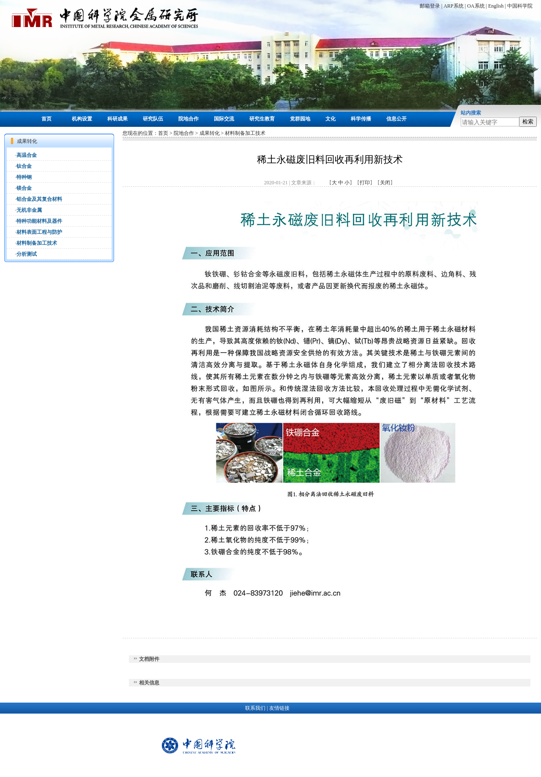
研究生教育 (262, 119)
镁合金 (24, 188)
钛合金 (24, 166)
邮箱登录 (430, 6)
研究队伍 (153, 119)
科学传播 (361, 119)
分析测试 (26, 254)
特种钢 (24, 177)
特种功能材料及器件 (39, 221)
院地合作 (188, 119)
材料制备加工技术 (36, 243)
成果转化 (209, 133)
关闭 (385, 183)
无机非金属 (29, 210)
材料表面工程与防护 (39, 232)
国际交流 (224, 119)
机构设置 (82, 119)
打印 (365, 183)
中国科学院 (520, 6)
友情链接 (279, 708)
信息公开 (396, 119)
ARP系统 (453, 6)
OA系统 (475, 6)
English (496, 6)
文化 (330, 119)
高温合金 (26, 155)
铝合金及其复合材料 (39, 199)
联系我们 (255, 708)
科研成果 (117, 119)
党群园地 (300, 119)
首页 (46, 119)
